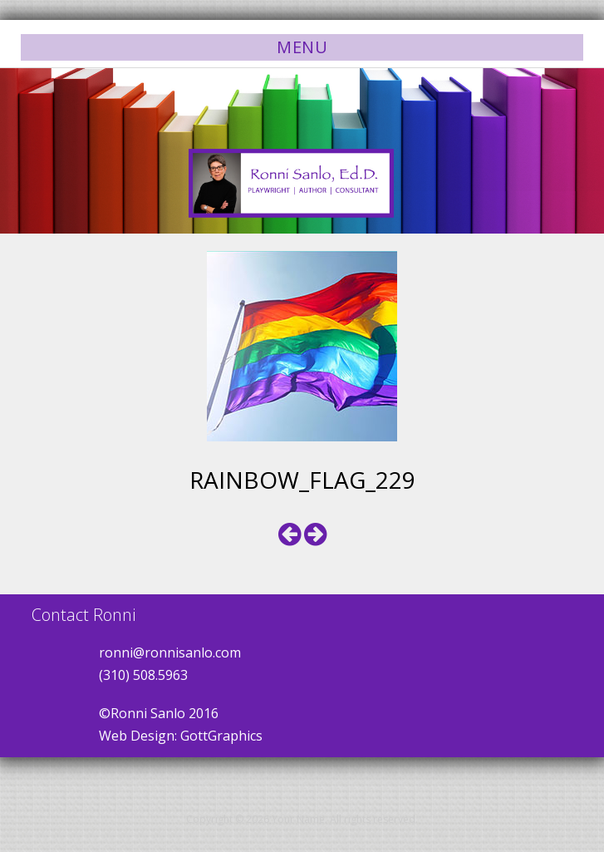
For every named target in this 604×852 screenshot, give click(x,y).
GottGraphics (221, 735)
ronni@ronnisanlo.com (170, 652)
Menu (302, 47)
